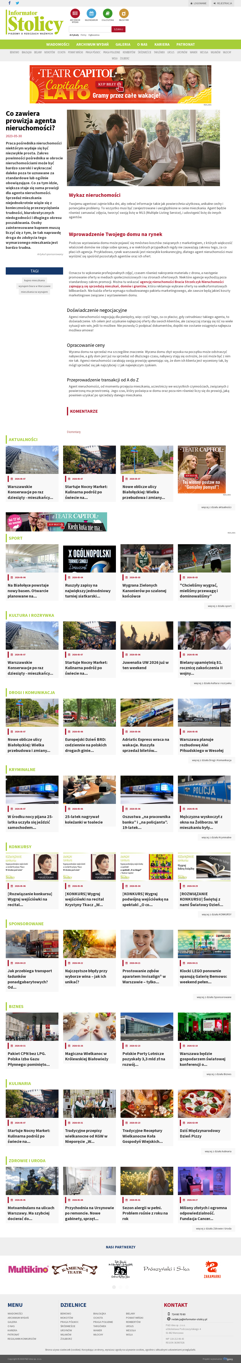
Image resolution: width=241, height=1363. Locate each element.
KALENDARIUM (91, 15)
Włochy (227, 52)
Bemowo (14, 52)
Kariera (161, 44)
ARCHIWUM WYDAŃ (75, 16)
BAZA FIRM (124, 15)
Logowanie (199, 3)
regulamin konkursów (22, 1338)
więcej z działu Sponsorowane (214, 997)
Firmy (83, 34)
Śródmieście (144, 52)
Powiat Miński (75, 52)
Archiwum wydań (92, 44)
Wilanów (215, 52)
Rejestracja (223, 3)
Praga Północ (93, 52)
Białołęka (27, 52)
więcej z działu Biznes (219, 1074)
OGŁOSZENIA (108, 15)
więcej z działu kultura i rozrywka (212, 683)
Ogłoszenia (93, 34)
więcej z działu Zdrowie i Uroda (213, 1228)
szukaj (118, 29)
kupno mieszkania (34, 280)
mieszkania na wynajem (34, 292)
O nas (142, 44)
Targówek (159, 52)
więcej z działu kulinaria (218, 1151)
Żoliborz (124, 58)
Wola (114, 58)
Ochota (61, 52)
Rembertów (129, 52)
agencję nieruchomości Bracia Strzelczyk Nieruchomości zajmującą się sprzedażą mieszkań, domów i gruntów (146, 284)
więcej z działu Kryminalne (216, 837)
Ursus (170, 52)
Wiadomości (57, 44)
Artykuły (74, 34)
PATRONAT (185, 44)
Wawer (193, 52)
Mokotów (49, 52)
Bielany (38, 52)
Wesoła (204, 52)
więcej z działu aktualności (216, 507)
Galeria (123, 44)
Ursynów (182, 52)
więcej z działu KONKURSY (216, 914)
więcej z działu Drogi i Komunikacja (211, 760)
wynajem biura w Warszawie (34, 286)
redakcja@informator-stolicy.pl (189, 1319)
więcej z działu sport (219, 606)
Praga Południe (111, 52)
